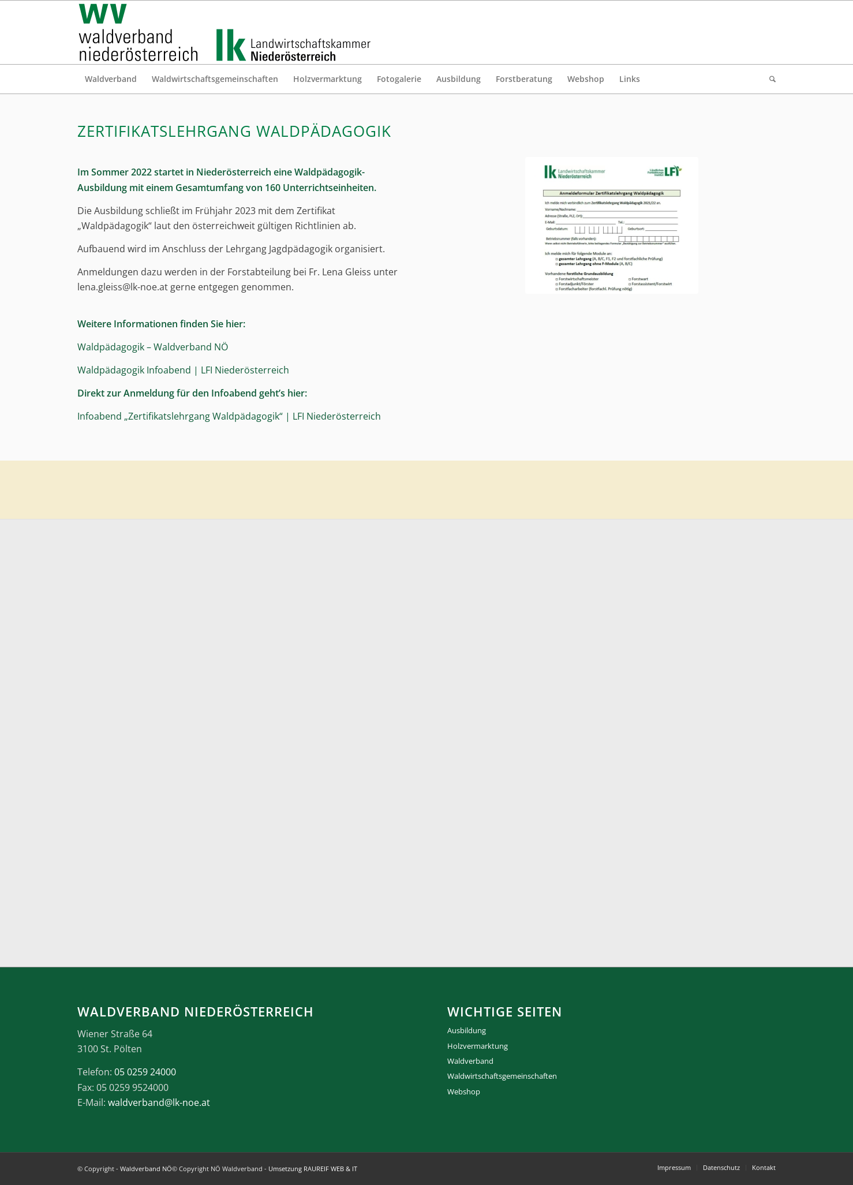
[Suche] (769, 79)
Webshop (463, 1091)
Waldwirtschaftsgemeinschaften (502, 1076)
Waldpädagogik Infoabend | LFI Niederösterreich (183, 370)
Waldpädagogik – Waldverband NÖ (152, 347)
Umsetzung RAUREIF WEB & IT (312, 1168)
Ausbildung (466, 1030)
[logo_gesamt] (227, 32)
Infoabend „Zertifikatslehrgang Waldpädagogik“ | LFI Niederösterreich (229, 416)
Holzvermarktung (477, 1046)
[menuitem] (110, 79)
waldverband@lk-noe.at (159, 1102)
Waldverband (470, 1061)
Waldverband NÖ (146, 1168)
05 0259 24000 (145, 1072)
